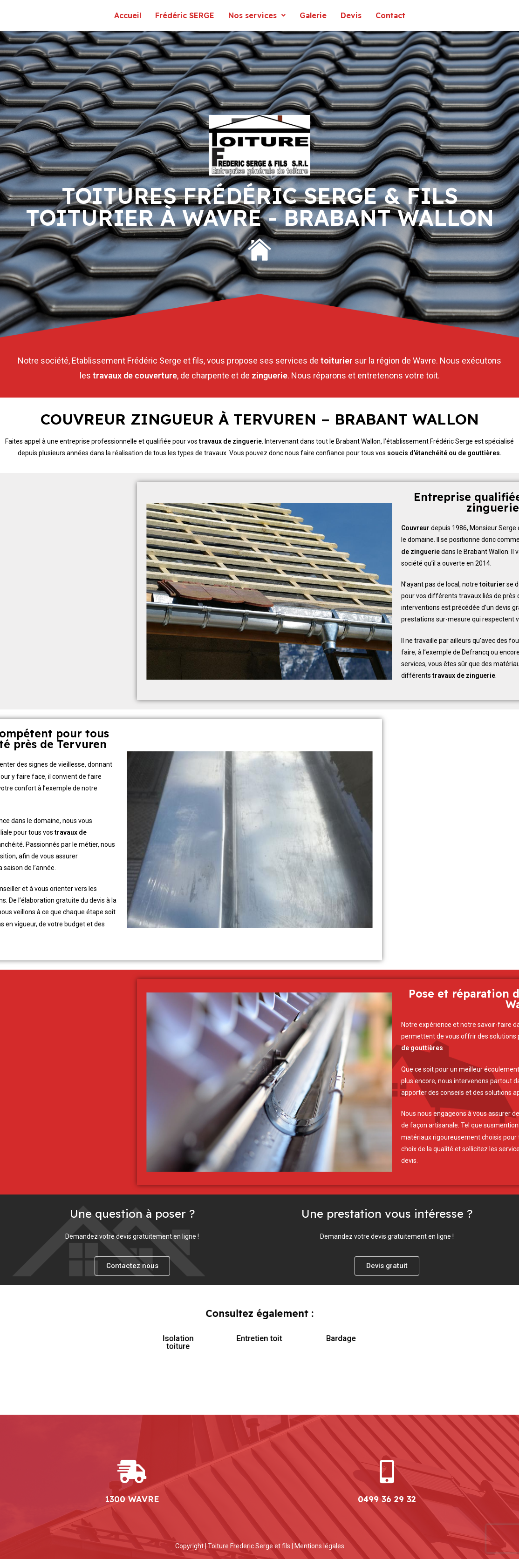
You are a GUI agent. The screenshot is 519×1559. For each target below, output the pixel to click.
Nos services (257, 15)
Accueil (127, 15)
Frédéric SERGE (184, 15)
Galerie (313, 15)
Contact (390, 15)
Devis (351, 15)
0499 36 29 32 (387, 1499)
